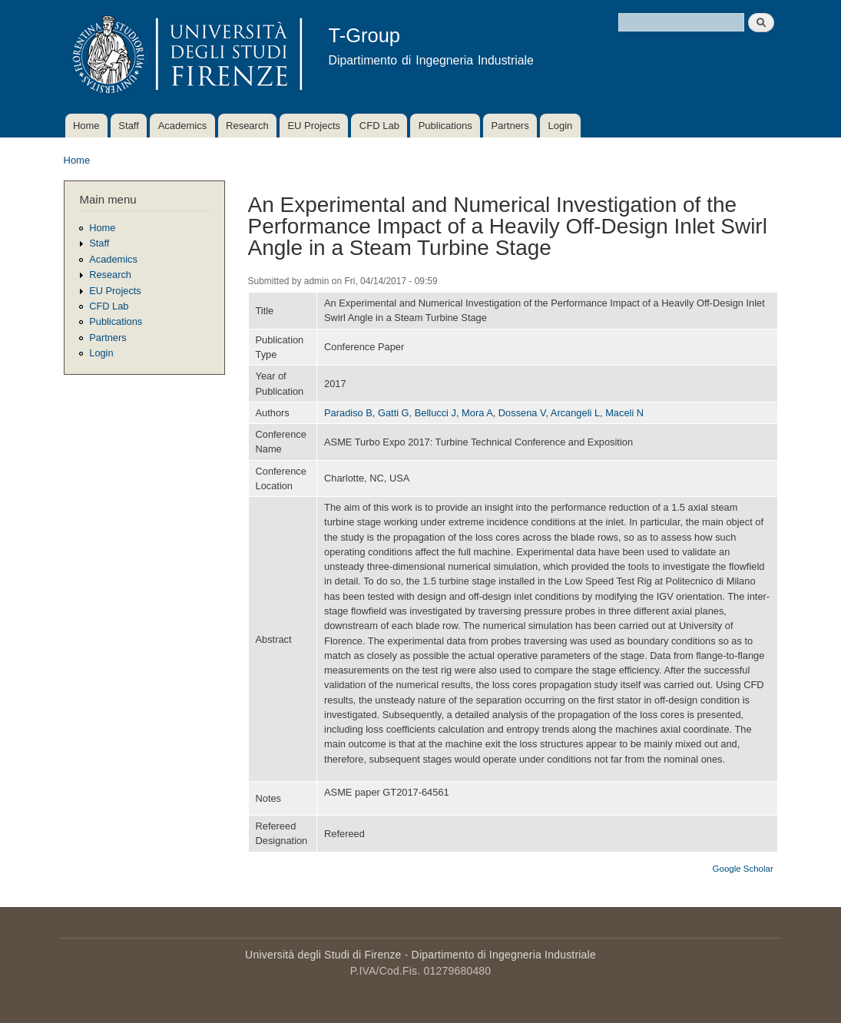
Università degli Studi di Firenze (323, 955)
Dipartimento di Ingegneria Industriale (504, 955)
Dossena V (522, 413)
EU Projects (313, 125)
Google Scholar (743, 868)
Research (247, 125)
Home (86, 125)
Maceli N (624, 413)
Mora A (477, 413)
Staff (128, 125)
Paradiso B (348, 413)
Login (560, 125)
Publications (445, 125)
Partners (510, 125)
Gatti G (393, 413)
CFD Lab (379, 125)
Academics (182, 125)
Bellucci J (435, 413)
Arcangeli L (575, 413)
